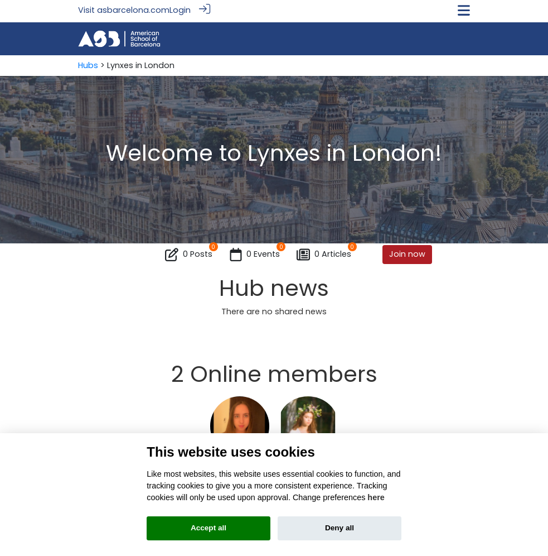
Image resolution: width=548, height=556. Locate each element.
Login (180, 10)
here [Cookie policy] (375, 497)
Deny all (339, 528)
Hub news (274, 286)
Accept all (208, 528)
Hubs (88, 63)
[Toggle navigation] (464, 10)
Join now (407, 252)
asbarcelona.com (133, 10)
